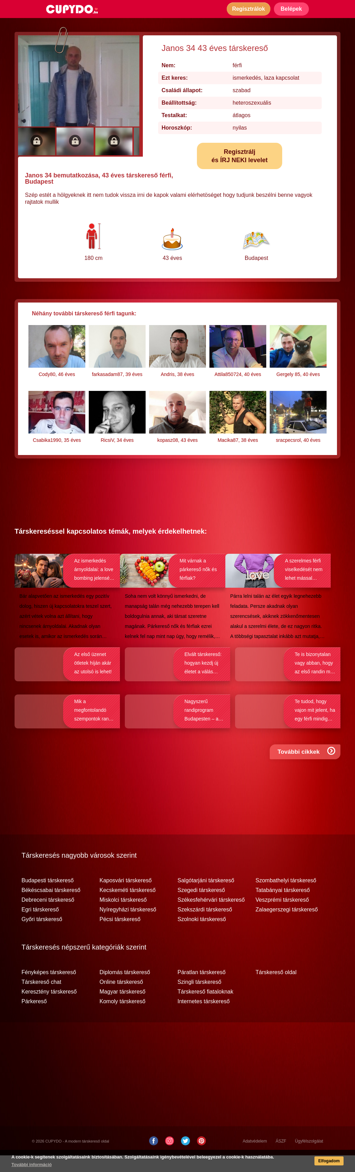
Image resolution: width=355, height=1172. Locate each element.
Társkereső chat (41, 999)
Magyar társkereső (122, 1008)
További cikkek (307, 775)
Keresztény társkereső (49, 1008)
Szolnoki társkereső (202, 936)
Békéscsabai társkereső (50, 907)
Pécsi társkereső (119, 936)
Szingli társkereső (199, 999)
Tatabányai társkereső (283, 907)
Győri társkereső (41, 936)
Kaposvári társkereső (125, 897)
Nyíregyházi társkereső (127, 926)
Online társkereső (121, 999)
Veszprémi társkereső (282, 916)
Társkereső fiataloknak (205, 1008)
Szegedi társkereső (201, 907)
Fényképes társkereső (48, 989)
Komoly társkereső (122, 1018)
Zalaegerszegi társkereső (287, 926)
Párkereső (34, 1018)
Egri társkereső (40, 926)
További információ (33, 1165)
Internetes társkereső (204, 1018)
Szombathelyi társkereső (286, 897)
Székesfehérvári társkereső (211, 916)
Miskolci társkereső (123, 916)
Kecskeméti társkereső (127, 907)
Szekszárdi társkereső (205, 926)
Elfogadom (326, 1162)
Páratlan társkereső (202, 989)
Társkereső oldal (276, 989)
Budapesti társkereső (47, 897)
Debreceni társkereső (47, 916)
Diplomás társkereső (124, 989)
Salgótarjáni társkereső (206, 897)
